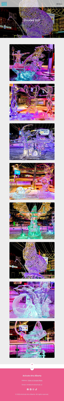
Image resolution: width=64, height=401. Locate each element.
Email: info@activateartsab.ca (32, 385)
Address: (32, 380)
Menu (59, 3)
